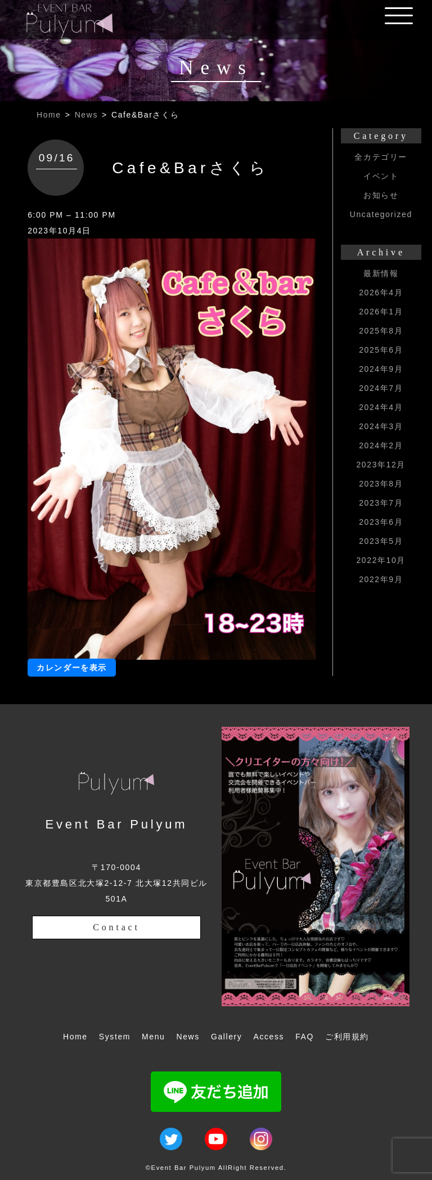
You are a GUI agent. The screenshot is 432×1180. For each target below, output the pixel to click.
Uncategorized (381, 214)
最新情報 (380, 273)
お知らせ (380, 195)
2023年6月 (381, 521)
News (86, 114)
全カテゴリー (380, 156)
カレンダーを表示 (72, 667)
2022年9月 (381, 579)
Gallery (226, 1036)
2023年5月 (381, 541)
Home (49, 114)
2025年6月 (381, 349)
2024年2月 (381, 445)
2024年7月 (381, 388)
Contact (116, 927)
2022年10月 (381, 560)
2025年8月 (381, 330)
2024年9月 (381, 368)
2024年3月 (381, 426)
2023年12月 (381, 464)
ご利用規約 (347, 1036)
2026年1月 (381, 311)
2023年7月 (381, 502)
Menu (153, 1036)
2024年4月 (381, 407)
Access (268, 1036)
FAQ (304, 1036)
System (114, 1036)
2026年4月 (381, 292)
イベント (380, 176)
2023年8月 (381, 483)
